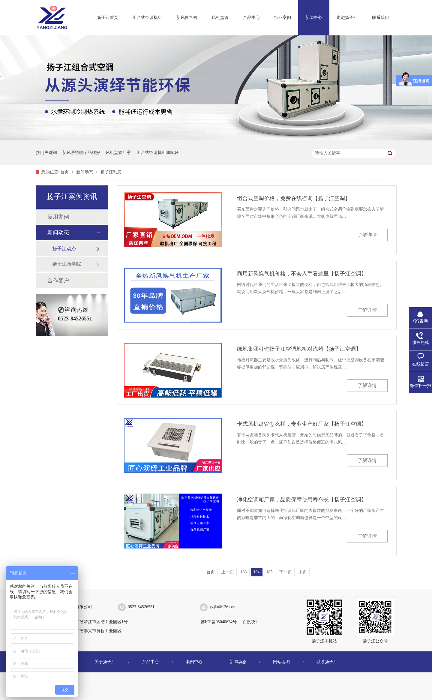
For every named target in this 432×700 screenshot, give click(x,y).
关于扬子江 (105, 661)
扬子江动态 (111, 172)
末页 (302, 572)
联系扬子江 (327, 661)
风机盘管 (220, 17)
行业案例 (282, 17)
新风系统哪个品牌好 (81, 152)
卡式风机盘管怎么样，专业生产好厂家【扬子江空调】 (302, 424)
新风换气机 (186, 17)
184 (257, 572)
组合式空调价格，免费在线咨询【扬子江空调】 (293, 198)
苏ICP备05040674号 (219, 622)
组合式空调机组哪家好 (157, 152)
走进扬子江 (347, 17)
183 (244, 572)
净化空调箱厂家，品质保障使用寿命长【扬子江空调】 (302, 500)
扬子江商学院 (66, 263)
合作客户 (58, 281)
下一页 (285, 572)
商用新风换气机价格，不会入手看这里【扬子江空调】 (302, 274)
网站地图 (281, 661)
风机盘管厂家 (118, 152)
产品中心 (251, 17)
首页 (65, 172)
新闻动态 (85, 172)
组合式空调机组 (147, 17)
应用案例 (58, 217)
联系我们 (380, 17)
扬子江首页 (107, 17)
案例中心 (194, 661)
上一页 (227, 572)
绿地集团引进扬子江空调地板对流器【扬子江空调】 (299, 349)
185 (269, 572)
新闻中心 (313, 17)
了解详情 (367, 234)
